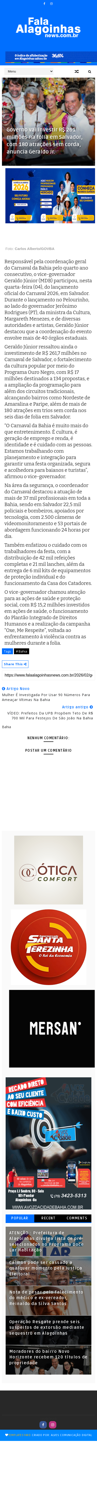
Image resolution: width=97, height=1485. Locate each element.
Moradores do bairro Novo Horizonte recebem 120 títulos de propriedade (48, 1357)
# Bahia (21, 651)
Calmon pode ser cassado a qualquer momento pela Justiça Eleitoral (45, 1268)
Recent (48, 1218)
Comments (77, 1218)
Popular (19, 1218)
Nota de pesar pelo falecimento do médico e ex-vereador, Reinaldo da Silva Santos (46, 1298)
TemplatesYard (19, 1435)
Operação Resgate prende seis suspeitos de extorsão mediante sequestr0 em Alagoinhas (47, 1327)
